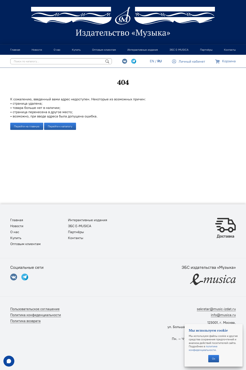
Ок (213, 358)
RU (159, 61)
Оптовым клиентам (25, 244)
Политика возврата (25, 321)
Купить (15, 238)
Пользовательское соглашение (35, 309)
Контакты (75, 238)
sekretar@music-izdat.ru (216, 309)
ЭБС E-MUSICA (79, 226)
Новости (16, 226)
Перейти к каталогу (60, 126)
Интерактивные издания (87, 220)
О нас (14, 232)
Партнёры (76, 232)
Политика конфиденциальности (35, 315)
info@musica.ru (223, 315)
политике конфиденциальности (203, 348)
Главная (16, 220)
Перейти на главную (26, 126)
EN (152, 61)
